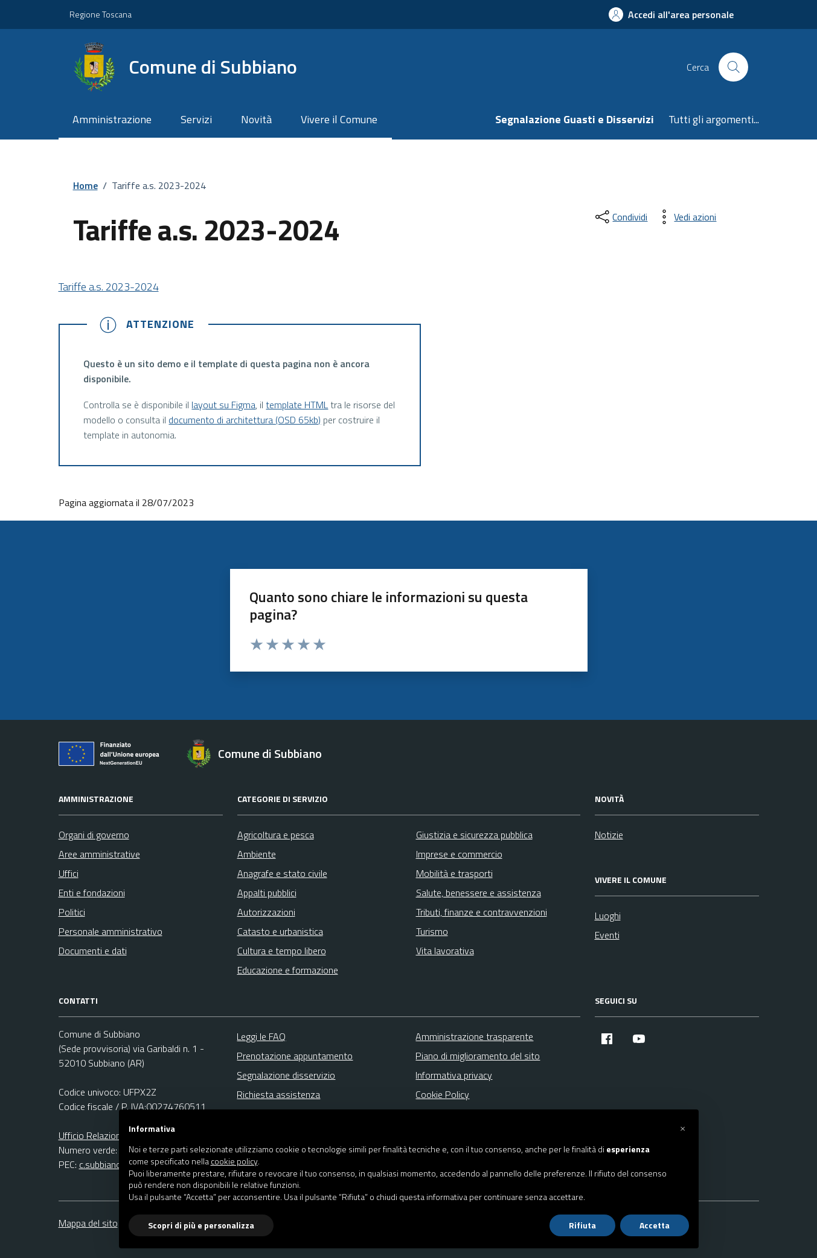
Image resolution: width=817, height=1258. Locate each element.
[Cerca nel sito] (733, 67)
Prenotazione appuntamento (295, 1055)
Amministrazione (112, 119)
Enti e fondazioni (92, 892)
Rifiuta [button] (582, 1225)
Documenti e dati (93, 950)
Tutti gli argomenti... (713, 119)
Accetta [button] (654, 1225)
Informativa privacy (453, 1075)
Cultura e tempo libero (281, 950)
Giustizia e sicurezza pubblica (474, 834)
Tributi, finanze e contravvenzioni (481, 912)
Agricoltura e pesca (275, 834)
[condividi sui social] (620, 216)
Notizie (609, 834)
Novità (256, 119)
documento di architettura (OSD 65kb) (244, 419)
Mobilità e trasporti (454, 873)
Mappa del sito (88, 1223)
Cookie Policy (442, 1094)
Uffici (68, 873)
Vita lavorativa (445, 950)
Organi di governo (94, 834)
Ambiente (256, 854)
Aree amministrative (99, 854)
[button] (683, 1128)
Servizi (196, 119)
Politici (72, 912)
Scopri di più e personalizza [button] (201, 1225)
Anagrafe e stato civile (282, 873)
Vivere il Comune (339, 119)
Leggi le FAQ (261, 1036)
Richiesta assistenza (278, 1094)
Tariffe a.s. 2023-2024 (109, 286)
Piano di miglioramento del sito (477, 1055)
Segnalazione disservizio (286, 1075)
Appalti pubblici (266, 892)
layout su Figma (223, 404)
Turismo (432, 931)
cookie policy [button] (234, 1161)
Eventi (607, 935)
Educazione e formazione (287, 970)
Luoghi (608, 915)
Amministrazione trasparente (474, 1036)
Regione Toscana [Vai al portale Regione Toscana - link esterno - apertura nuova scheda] (100, 14)
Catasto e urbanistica (280, 931)
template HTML (297, 404)
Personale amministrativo (110, 931)
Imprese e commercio (459, 854)
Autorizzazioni (266, 912)
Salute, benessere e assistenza (478, 892)
